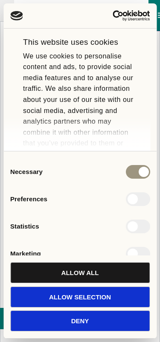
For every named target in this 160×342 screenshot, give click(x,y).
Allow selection (80, 297)
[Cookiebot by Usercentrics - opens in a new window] (114, 15)
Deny (80, 321)
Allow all (80, 272)
